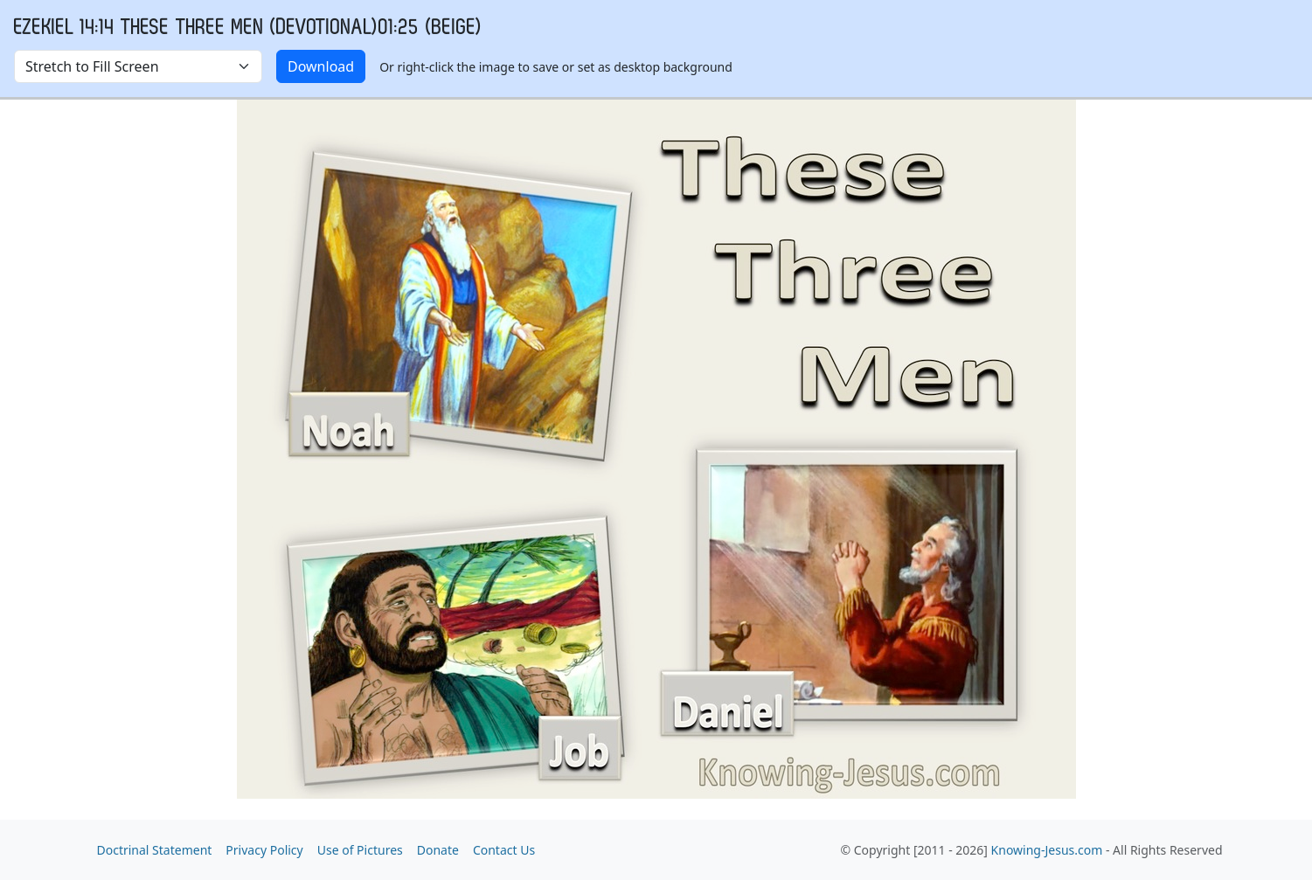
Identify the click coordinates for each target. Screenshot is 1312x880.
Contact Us (504, 850)
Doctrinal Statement (154, 850)
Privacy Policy (264, 850)
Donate (438, 850)
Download (321, 66)
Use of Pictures (360, 850)
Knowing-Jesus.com (1047, 850)
